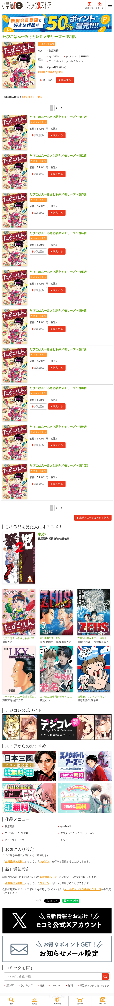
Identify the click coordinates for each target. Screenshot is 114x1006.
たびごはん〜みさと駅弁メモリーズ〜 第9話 (58, 426)
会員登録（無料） (15, 861)
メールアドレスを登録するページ (82, 889)
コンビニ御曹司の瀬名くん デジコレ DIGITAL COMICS (57, 696)
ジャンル (56, 985)
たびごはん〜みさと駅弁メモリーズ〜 (19, 638)
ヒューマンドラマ (14, 840)
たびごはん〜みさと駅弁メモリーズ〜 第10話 (59, 465)
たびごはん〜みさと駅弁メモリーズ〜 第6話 (58, 310)
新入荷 (10, 985)
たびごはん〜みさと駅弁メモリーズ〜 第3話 (58, 194)
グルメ (64, 840)
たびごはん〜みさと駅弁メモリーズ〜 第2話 (58, 155)
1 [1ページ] (51, 107)
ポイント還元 (47, 44)
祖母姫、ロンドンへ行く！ (92, 696)
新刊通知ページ (48, 877)
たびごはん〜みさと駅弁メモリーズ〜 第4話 (58, 233)
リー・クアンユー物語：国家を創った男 (19, 696)
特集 (42, 985)
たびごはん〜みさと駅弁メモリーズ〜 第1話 (58, 116)
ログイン (100, 5)
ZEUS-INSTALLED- (50, 638)
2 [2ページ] (56, 107)
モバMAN (54, 56)
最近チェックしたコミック (94, 985)
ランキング (27, 985)
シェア (38, 900)
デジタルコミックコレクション (66, 61)
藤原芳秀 (54, 50)
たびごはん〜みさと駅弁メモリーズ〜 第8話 (58, 388)
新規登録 (89, 5)
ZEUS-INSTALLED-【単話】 (92, 638)
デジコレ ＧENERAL (78, 56)
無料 (70, 985)
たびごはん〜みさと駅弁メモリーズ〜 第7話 (58, 349)
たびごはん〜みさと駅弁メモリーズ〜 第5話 (58, 271)
